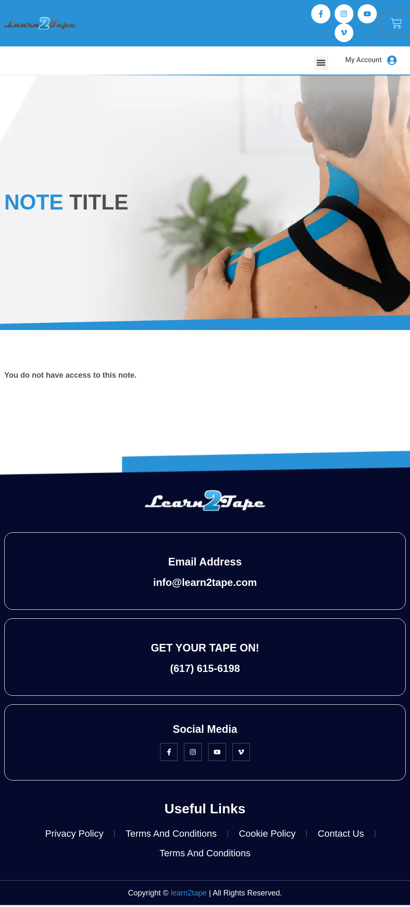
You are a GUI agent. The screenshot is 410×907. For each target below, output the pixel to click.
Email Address (205, 564)
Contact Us (341, 835)
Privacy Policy (74, 835)
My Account (363, 62)
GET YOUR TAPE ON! (205, 650)
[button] (321, 64)
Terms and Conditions (171, 835)
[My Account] (391, 62)
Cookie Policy (267, 835)
